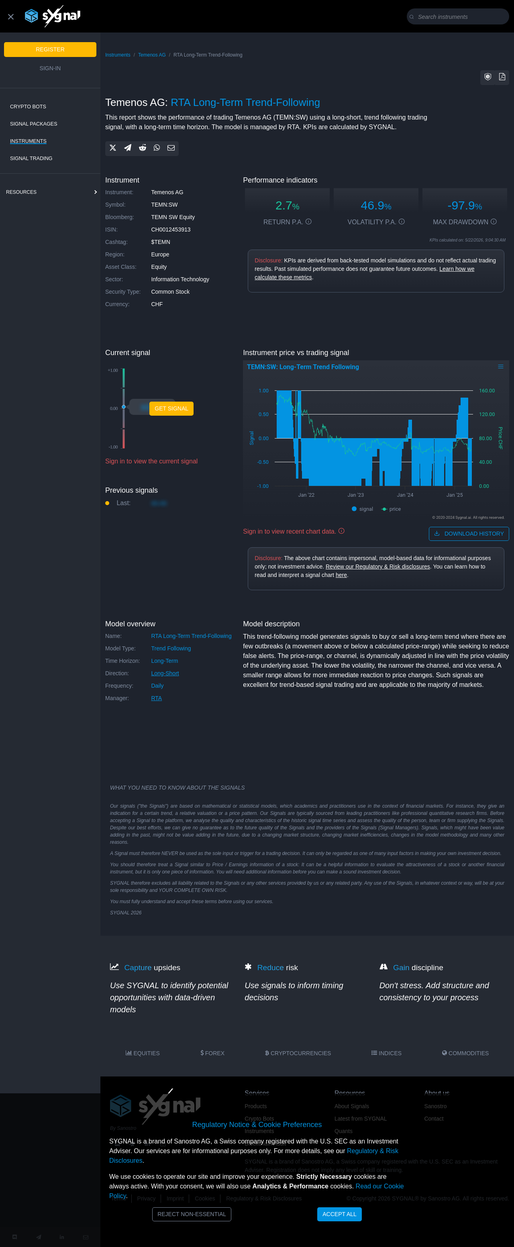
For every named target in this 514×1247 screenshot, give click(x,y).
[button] (488, 77)
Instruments (28, 141)
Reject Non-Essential (191, 1214)
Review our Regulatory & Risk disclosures (378, 566)
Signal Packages (33, 124)
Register (50, 49)
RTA (156, 698)
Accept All (339, 1214)
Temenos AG (152, 55)
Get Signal (171, 408)
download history (469, 533)
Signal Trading (31, 158)
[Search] (460, 17)
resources (21, 192)
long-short (165, 673)
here (341, 575)
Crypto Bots (28, 107)
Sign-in (50, 68)
